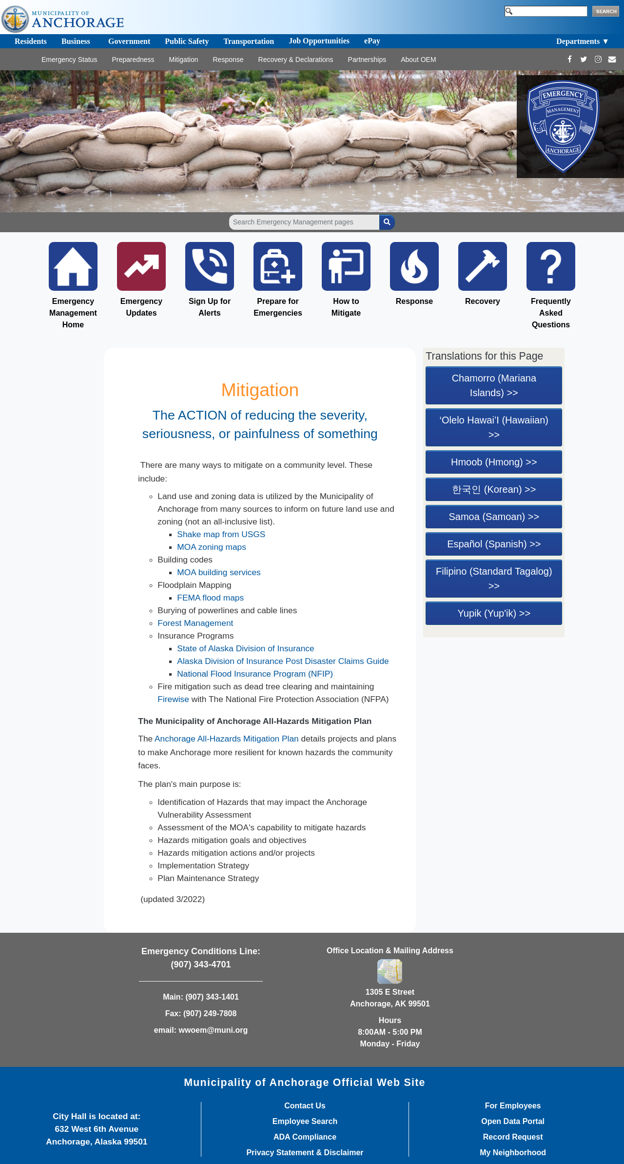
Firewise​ (173, 699)
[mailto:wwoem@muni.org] (612, 59)
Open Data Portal (513, 1121)
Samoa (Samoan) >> (494, 516)
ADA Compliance (304, 1137)
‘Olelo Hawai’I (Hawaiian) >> (494, 427)
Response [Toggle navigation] (228, 59)
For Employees (513, 1106)
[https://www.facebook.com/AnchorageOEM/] (570, 59)
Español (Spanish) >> (494, 544)
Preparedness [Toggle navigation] (133, 59)
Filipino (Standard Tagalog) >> (494, 578)
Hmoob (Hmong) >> (494, 462)
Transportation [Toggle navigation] (248, 41)
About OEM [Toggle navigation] (418, 59)
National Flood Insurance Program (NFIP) (256, 674)
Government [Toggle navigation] (129, 41)
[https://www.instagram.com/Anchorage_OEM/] (598, 59)
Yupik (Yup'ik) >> (494, 613)
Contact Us (304, 1106)
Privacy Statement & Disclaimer (304, 1153)
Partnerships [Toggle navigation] (367, 59)
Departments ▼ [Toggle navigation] (582, 41)
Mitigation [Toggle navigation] (183, 59)
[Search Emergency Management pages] (304, 222)
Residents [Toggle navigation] (31, 41)
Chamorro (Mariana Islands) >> (494, 385)
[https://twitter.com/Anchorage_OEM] (584, 59)
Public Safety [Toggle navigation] (187, 41)
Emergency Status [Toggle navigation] (69, 59)
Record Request (513, 1137)
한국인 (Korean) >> (494, 489)
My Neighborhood (513, 1153)
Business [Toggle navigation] (75, 41)
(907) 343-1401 (211, 997)
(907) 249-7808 (209, 1013)
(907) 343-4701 (201, 964)
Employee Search (305, 1121)
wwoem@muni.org (213, 1030)
